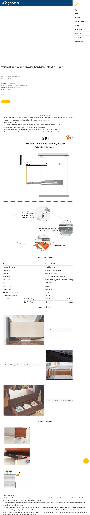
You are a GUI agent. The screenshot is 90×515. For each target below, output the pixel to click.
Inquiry (5, 101)
